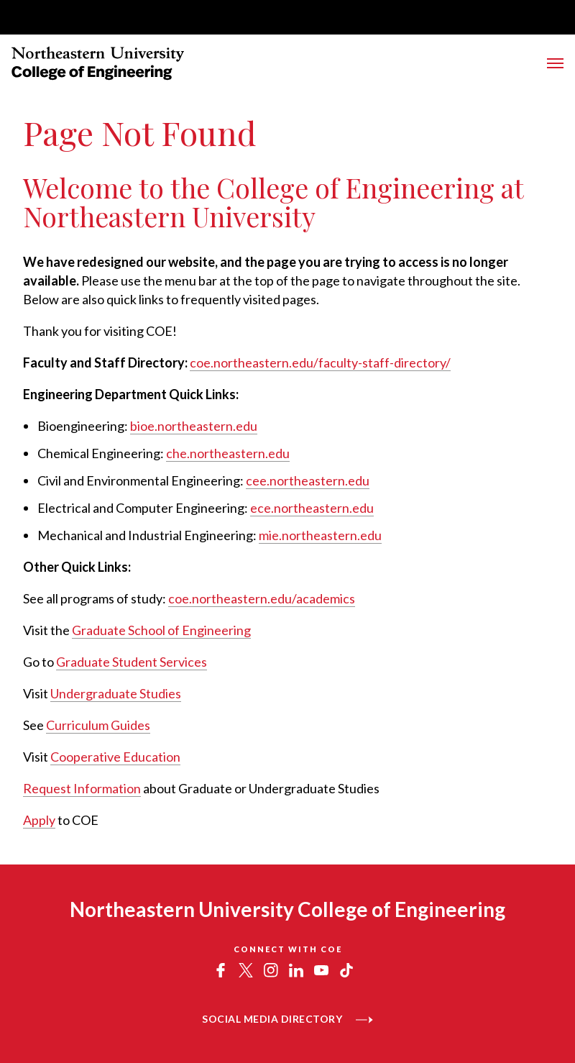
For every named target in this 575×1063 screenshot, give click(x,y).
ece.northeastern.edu (312, 508)
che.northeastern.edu (228, 453)
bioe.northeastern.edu (193, 426)
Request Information (82, 788)
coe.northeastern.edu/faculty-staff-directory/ (320, 362)
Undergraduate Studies (115, 693)
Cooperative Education (115, 757)
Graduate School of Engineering (161, 630)
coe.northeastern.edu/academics (261, 598)
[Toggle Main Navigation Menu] (555, 63)
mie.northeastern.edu (320, 535)
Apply (39, 820)
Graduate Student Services (131, 662)
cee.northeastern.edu (307, 480)
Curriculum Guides (98, 725)
